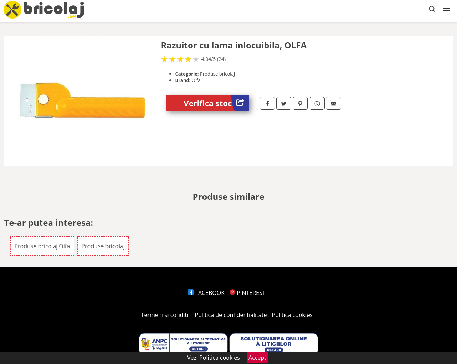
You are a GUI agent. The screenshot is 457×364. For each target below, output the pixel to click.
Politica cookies (292, 315)
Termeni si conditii (165, 315)
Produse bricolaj (103, 246)
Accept (257, 358)
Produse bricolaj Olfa (42, 246)
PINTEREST (247, 293)
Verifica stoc (216, 103)
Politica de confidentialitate (231, 315)
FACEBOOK (206, 293)
